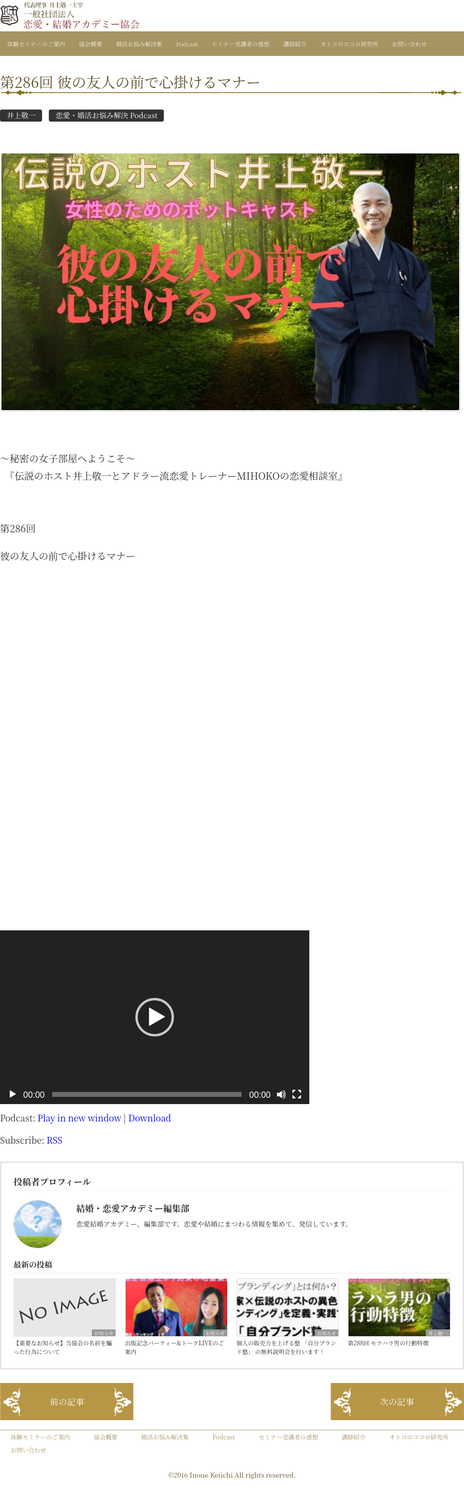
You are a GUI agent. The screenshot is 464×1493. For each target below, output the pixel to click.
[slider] (146, 1094)
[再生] (12, 1094)
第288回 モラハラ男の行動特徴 (388, 1343)
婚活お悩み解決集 (139, 44)
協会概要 (90, 44)
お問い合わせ (409, 44)
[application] (154, 1017)
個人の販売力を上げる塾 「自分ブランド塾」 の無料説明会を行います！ (286, 1347)
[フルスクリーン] (297, 1094)
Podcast (187, 44)
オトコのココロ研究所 (349, 44)
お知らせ (104, 1332)
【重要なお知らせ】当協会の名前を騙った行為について (63, 1347)
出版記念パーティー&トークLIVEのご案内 (174, 1347)
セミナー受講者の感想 (241, 44)
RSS (54, 1140)
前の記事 (67, 1402)
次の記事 (397, 1402)
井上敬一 (21, 115)
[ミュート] (281, 1094)
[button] (154, 1017)
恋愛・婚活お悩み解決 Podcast (107, 115)
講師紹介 (294, 44)
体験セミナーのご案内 (36, 44)
